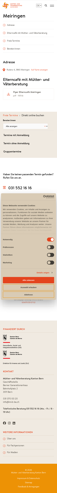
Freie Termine (11, 40)
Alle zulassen (28, 280)
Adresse (8, 25)
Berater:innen (11, 48)
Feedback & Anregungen (28, 486)
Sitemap (28, 482)
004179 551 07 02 (28, 302)
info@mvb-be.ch (11, 401)
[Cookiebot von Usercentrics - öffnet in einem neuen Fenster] (43, 196)
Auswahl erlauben (28, 287)
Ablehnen (28, 294)
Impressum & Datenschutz (28, 478)
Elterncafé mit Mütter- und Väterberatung (25, 32)
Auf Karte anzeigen (39, 69)
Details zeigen (43, 273)
